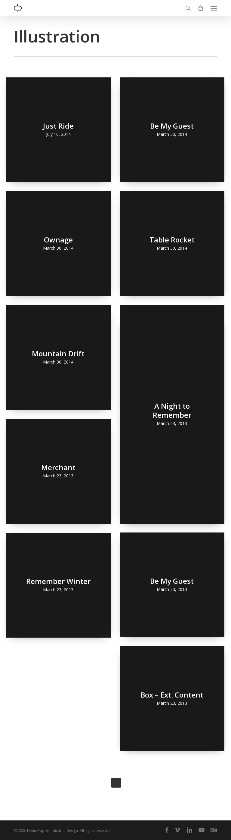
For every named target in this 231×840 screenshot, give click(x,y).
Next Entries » (116, 783)
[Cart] (200, 8)
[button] (214, 8)
